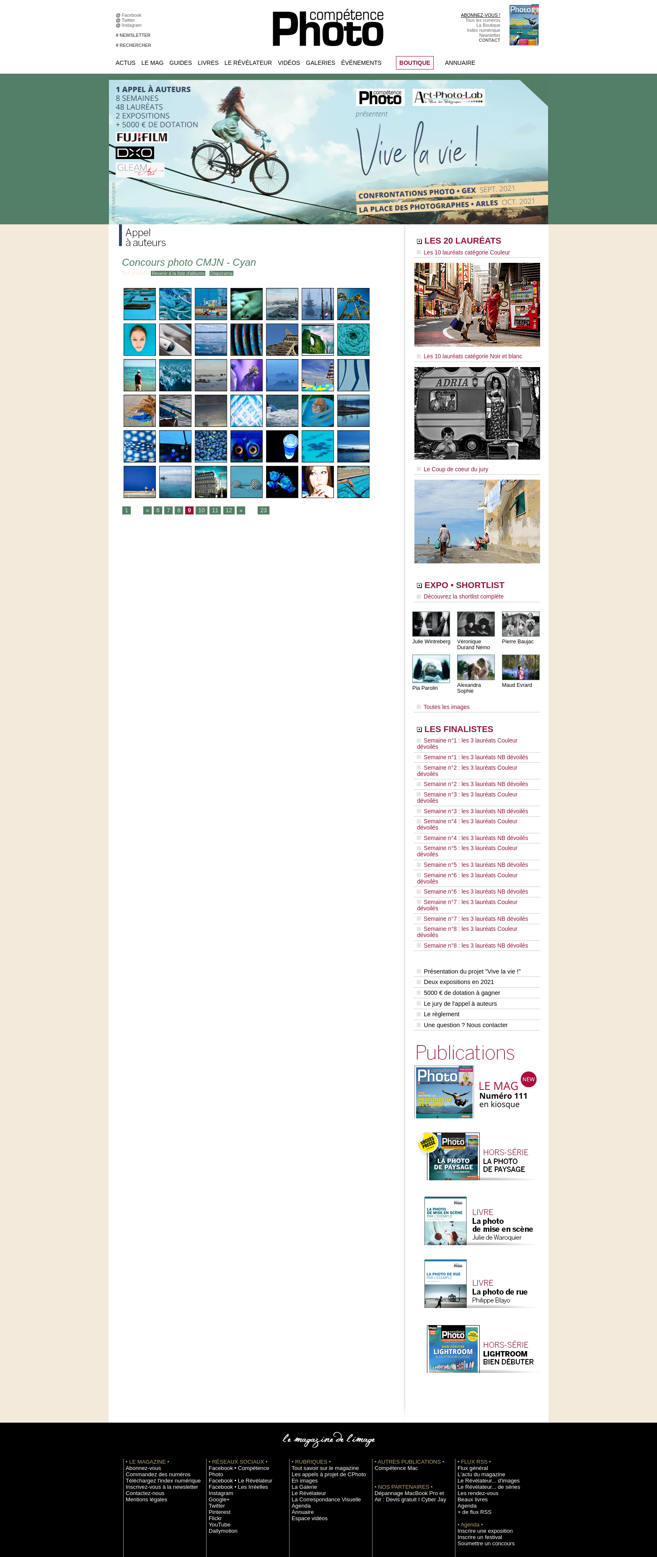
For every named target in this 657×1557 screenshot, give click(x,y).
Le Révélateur (248, 62)
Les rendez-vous (474, 1384)
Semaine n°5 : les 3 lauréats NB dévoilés (466, 802)
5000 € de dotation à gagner (457, 890)
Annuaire (460, 62)
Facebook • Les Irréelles (233, 1372)
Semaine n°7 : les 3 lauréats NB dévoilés (466, 834)
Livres (208, 62)
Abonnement (470, 1466)
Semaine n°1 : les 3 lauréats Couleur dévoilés (471, 730)
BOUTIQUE (414, 62)
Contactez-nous (141, 1384)
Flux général (470, 1359)
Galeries (320, 62)
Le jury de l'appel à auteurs (455, 899)
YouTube (217, 1409)
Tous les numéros (482, 20)
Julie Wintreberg (430, 636)
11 (211, 511)
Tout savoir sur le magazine (319, 1359)
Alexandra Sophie (477, 679)
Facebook (133, 15)
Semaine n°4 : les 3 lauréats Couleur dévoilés (471, 778)
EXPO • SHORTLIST (476, 580)
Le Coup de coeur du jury (448, 465)
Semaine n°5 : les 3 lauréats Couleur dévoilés (471, 794)
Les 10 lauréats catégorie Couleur (458, 253)
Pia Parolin (424, 682)
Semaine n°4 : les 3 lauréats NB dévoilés (466, 786)
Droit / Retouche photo (480, 1478)
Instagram (133, 25)
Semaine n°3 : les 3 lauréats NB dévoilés (466, 770)
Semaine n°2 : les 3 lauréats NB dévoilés (466, 754)
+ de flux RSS (471, 1403)
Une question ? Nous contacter (460, 917)
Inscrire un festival (476, 1428)
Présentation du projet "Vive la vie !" (467, 873)
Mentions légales (142, 1390)
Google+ (217, 1384)
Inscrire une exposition (480, 1422)
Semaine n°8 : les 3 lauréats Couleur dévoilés (471, 842)
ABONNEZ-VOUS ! (480, 15)
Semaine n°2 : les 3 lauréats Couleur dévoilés (471, 746)
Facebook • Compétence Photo (240, 1359)
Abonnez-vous (140, 1359)
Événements (361, 62)
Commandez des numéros (152, 1365)
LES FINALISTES (468, 718)
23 (258, 511)
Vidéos (289, 62)
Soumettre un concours (481, 1434)
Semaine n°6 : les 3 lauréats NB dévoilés (466, 818)
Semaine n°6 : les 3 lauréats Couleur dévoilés (471, 810)
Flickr (214, 1403)
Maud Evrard (516, 679)
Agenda (299, 1397)
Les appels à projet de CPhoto (322, 1365)
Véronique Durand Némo (473, 639)
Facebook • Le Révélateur (234, 1365)
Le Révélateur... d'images (483, 1372)
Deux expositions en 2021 (454, 882)
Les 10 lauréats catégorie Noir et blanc (463, 355)
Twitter (129, 20)
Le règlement (437, 908)
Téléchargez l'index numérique (156, 1372)
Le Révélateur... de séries (483, 1378)
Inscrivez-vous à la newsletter (155, 1378)
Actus (125, 62)
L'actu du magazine (477, 1365)
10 (199, 511)
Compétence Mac (392, 1359)
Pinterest (217, 1397)
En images (302, 1372)
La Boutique (488, 25)
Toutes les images (440, 697)
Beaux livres (470, 1390)
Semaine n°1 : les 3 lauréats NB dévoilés (466, 738)
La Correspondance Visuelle (320, 1390)
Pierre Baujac (517, 636)
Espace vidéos (306, 1409)
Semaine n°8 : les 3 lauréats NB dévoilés (466, 850)
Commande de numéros (481, 1459)
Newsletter (489, 35)
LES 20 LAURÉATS (474, 241)
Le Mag (152, 62)
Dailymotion (220, 1415)
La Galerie (302, 1378)
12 (224, 511)
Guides (180, 62)
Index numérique (483, 30)
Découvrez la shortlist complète (455, 592)
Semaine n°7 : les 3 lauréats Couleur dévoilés (471, 826)
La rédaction (470, 1472)
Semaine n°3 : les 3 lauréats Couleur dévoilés (471, 762)
